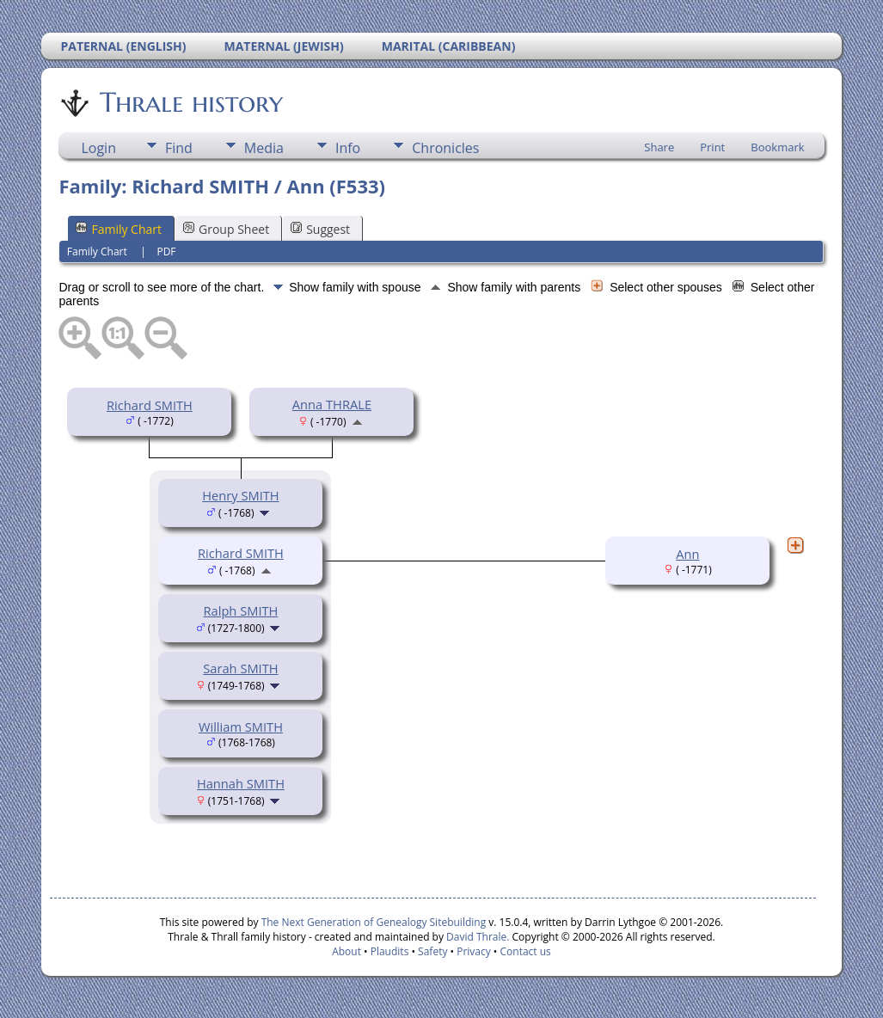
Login (98, 147)
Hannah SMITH (241, 783)
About (346, 951)
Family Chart (119, 229)
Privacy (474, 951)
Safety (432, 951)
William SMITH (241, 726)
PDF (165, 251)
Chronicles (445, 147)
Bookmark (777, 147)
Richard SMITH (150, 405)
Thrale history (190, 102)
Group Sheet (226, 229)
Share (659, 147)
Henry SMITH (240, 495)
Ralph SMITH (241, 610)
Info (347, 147)
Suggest (320, 229)
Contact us (525, 951)
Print (712, 147)
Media (264, 147)
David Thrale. (476, 936)
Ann (687, 553)
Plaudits (390, 951)
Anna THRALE (331, 404)
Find (179, 147)
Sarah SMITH (240, 668)
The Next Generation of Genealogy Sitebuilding (374, 922)
